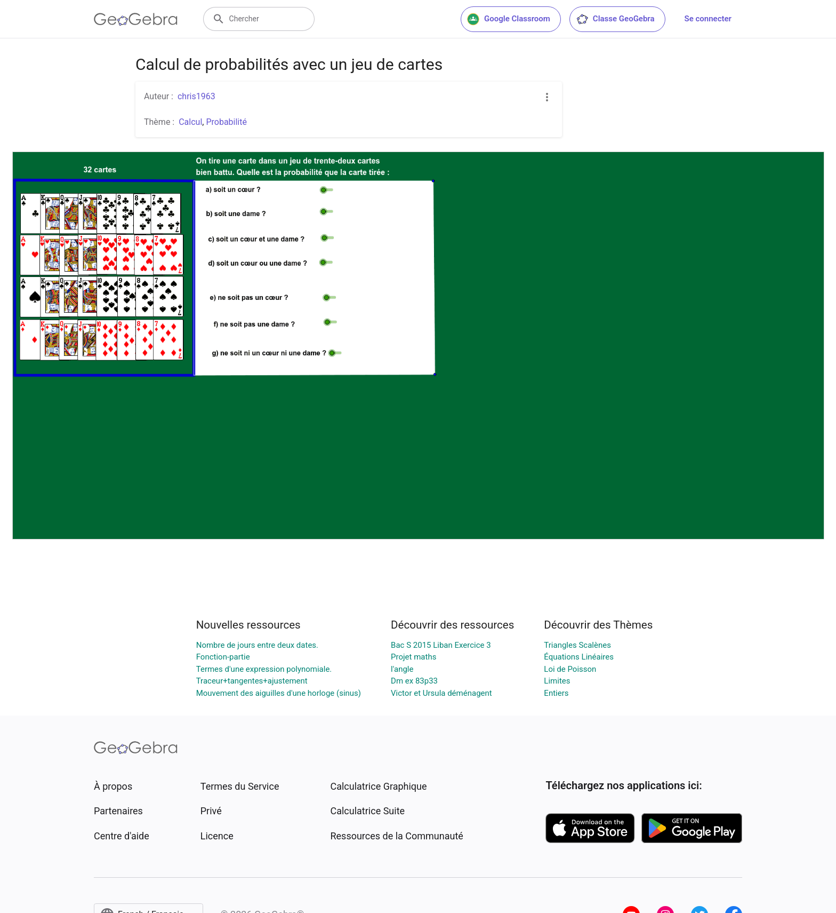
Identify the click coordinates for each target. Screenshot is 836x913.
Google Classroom (508, 19)
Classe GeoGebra (615, 19)
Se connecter (708, 18)
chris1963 (196, 96)
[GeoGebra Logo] (136, 19)
